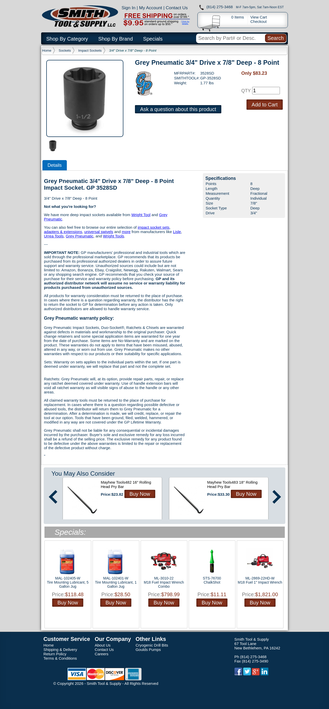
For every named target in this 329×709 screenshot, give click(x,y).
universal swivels (98, 231)
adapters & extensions (63, 231)
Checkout (258, 21)
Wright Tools (113, 236)
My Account (150, 7)
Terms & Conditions (60, 658)
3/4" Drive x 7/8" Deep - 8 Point (132, 50)
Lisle (177, 231)
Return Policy (54, 654)
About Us (103, 645)
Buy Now (140, 494)
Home (46, 50)
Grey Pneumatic (80, 236)
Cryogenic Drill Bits (151, 645)
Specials (153, 39)
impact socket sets (153, 227)
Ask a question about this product (178, 109)
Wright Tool (140, 215)
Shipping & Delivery (60, 649)
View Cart (258, 17)
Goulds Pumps (148, 649)
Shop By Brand (115, 39)
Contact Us (177, 7)
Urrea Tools (53, 236)
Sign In (128, 7)
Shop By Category (67, 39)
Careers (101, 654)
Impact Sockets (90, 50)
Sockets (65, 50)
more (126, 231)
